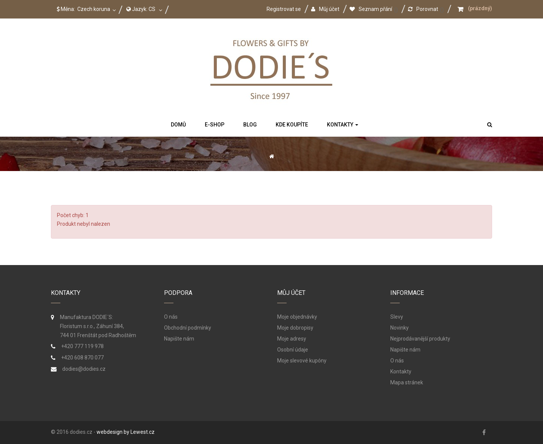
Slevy (396, 317)
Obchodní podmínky (187, 328)
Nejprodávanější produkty (420, 339)
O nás (171, 317)
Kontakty (400, 371)
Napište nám (179, 339)
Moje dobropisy (295, 328)
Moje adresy (291, 339)
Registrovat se (284, 9)
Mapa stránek (406, 382)
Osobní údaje (292, 350)
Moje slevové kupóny (302, 361)
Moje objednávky (297, 317)
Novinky (399, 328)
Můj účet (325, 9)
